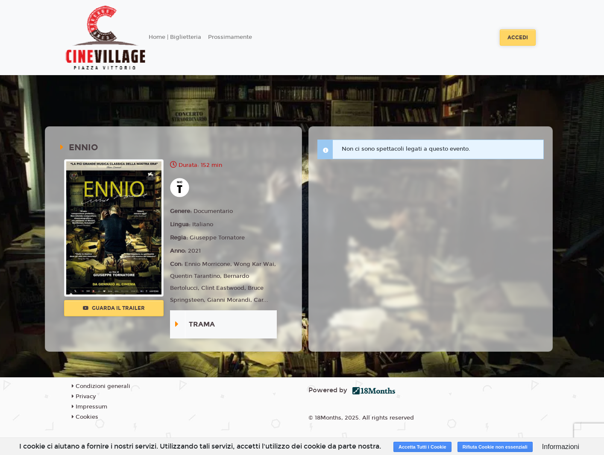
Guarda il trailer (114, 308)
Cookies (85, 417)
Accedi (517, 38)
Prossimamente (230, 37)
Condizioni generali (101, 386)
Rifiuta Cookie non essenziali (495, 446)
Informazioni (560, 446)
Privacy (84, 396)
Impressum (89, 406)
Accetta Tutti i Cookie (422, 446)
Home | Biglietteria (175, 37)
